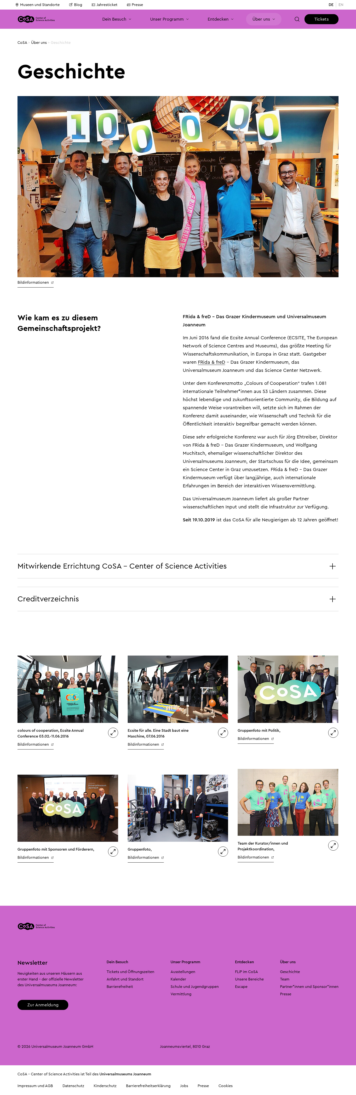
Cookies (225, 1086)
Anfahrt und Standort (125, 979)
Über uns (39, 43)
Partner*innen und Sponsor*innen (309, 987)
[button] (297, 19)
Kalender (178, 979)
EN (341, 5)
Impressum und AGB (35, 1086)
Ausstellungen (183, 972)
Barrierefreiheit (120, 987)
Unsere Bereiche (249, 979)
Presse (135, 5)
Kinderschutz (105, 1086)
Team (284, 979)
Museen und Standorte (37, 5)
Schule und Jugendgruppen (195, 987)
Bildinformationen (35, 282)
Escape (241, 987)
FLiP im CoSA (246, 972)
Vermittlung (181, 994)
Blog (75, 5)
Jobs (184, 1086)
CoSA (22, 43)
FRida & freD (211, 362)
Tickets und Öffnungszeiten (130, 972)
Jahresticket (104, 5)
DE (331, 5)
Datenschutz (73, 1086)
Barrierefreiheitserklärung (148, 1086)
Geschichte (290, 972)
